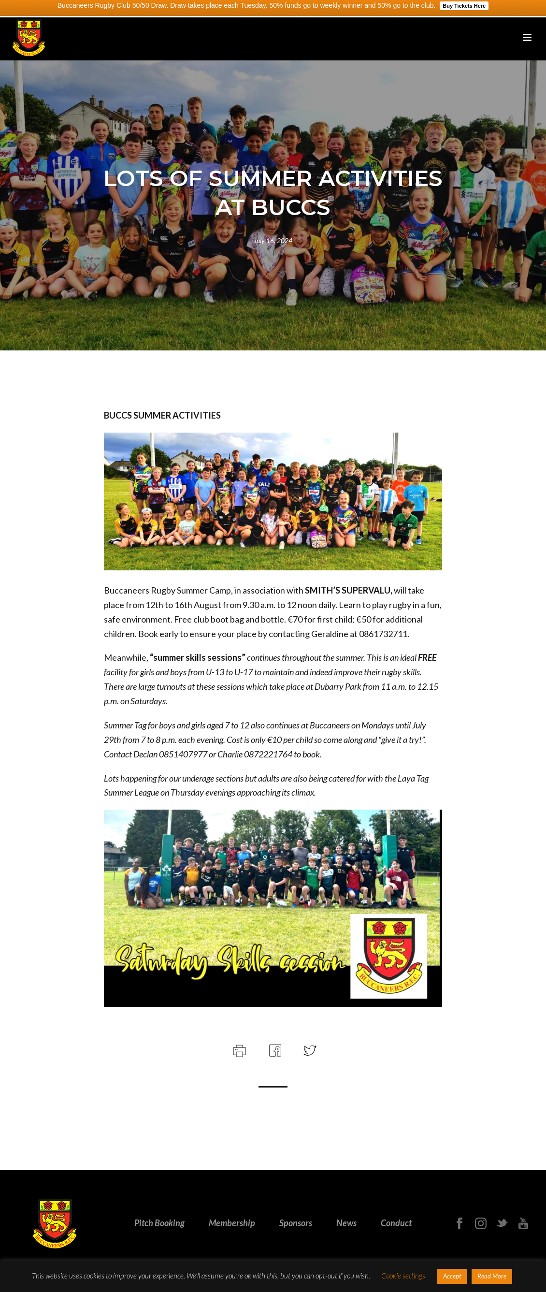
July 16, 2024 (273, 240)
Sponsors (295, 1223)
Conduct (396, 1223)
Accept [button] (452, 1276)
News (346, 1223)
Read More (491, 1276)
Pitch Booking (159, 1223)
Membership (232, 1223)
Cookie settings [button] (403, 1275)
